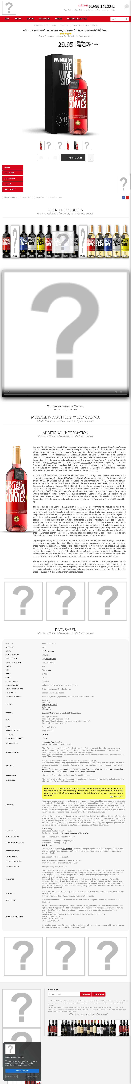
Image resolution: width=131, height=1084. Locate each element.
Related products (65, 210)
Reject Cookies (11, 1076)
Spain (85, 457)
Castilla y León (117, 460)
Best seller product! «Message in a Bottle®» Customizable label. (65, 36)
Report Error (40, 197)
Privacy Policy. (27, 1065)
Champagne (44, 19)
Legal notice (9, 189)
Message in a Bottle (77, 18)
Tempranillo (44, 455)
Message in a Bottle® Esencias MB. (65, 417)
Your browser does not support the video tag (65, 333)
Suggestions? (27, 197)
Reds (7, 19)
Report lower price (56, 197)
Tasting (7, 184)
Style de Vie (81, 478)
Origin (7, 167)
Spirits (58, 19)
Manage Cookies (32, 1076)
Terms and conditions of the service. (74, 833)
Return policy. (47, 829)
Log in (106, 10)
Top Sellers (79, 10)
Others (30, 19)
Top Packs (67, 10)
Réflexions (68, 478)
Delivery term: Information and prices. (57, 744)
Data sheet (9, 173)
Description (9, 178)
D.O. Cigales (52, 462)
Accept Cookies (22, 1071)
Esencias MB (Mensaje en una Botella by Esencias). (61, 713)
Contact (89, 10)
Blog (98, 10)
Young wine (46, 670)
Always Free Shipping (10, 197)
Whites (18, 19)
